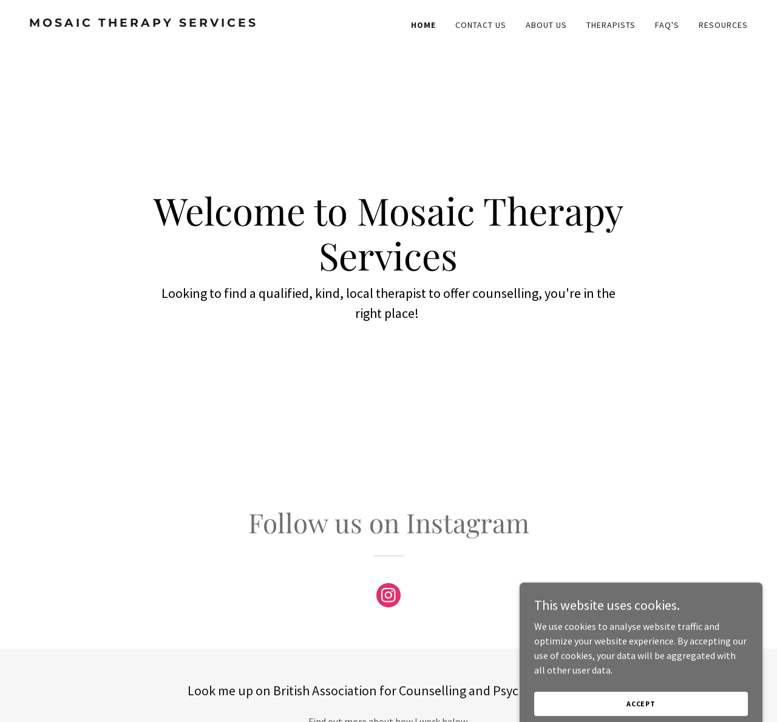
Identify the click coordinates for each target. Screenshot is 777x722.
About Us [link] (546, 24)
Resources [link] (723, 24)
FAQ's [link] (667, 24)
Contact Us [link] (480, 24)
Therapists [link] (611, 24)
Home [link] (423, 24)
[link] (204, 23)
